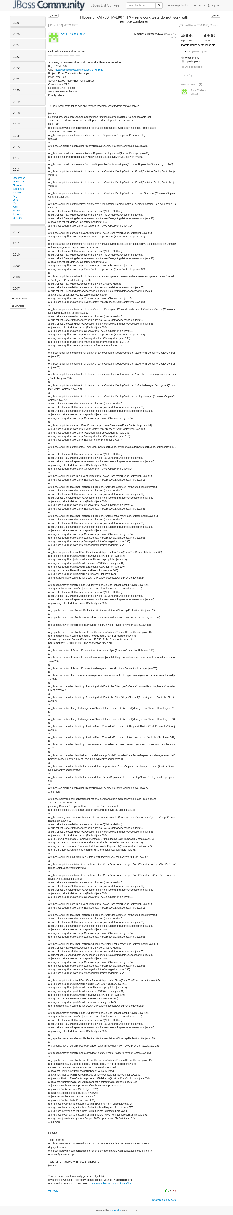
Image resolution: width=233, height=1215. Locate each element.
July (15, 196)
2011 (16, 243)
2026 (16, 23)
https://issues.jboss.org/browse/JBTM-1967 (79, 69)
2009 (16, 266)
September (19, 188)
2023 (16, 56)
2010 (16, 254)
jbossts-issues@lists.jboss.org (198, 45)
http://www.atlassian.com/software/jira (110, 1183)
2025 (16, 34)
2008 (16, 277)
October (18, 185)
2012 (16, 232)
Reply (53, 1190)
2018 (16, 113)
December (19, 177)
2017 (16, 124)
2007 (16, 288)
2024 (16, 45)
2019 (16, 102)
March (16, 210)
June (15, 199)
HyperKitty (116, 1210)
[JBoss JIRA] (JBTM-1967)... (64, 25)
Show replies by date (164, 1199)
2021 (16, 79)
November (19, 181)
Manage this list (178, 5)
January (17, 217)
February (18, 214)
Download (18, 306)
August (17, 192)
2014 (16, 158)
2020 (16, 90)
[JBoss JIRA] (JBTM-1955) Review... (199, 25)
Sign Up (214, 5)
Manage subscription (195, 51)
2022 (16, 68)
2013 (16, 169)
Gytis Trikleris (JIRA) (73, 33)
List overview (19, 298)
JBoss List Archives (66, 5)
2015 (16, 147)
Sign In (199, 5)
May (15, 203)
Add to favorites (192, 66)
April (15, 206)
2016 (16, 135)
